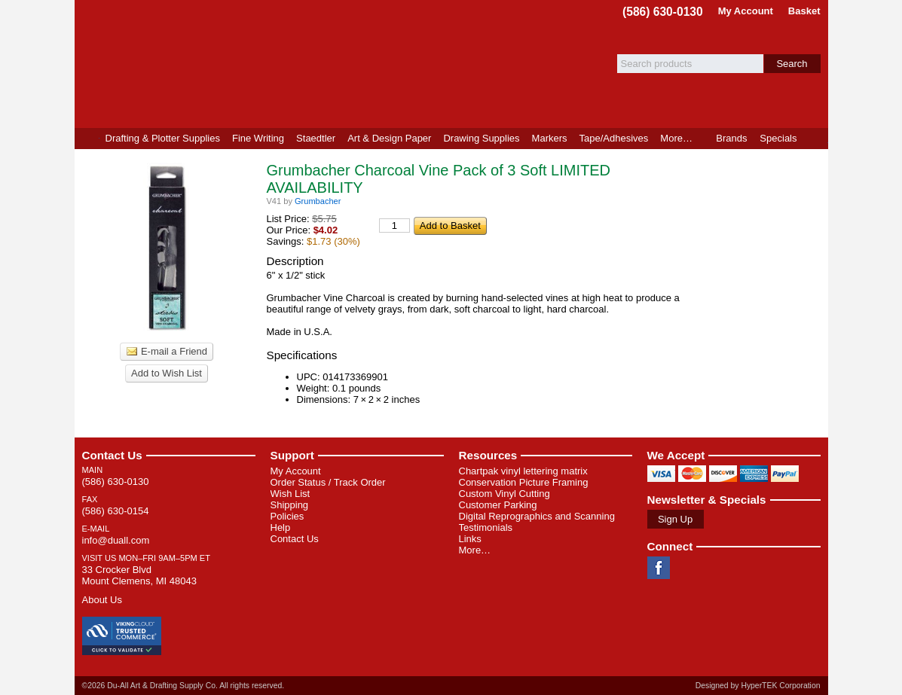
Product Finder (815, 138)
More (676, 138)
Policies (287, 516)
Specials (778, 138)
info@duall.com (116, 540)
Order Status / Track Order (328, 482)
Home (87, 138)
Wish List (290, 493)
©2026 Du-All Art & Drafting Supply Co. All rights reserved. (183, 685)
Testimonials (486, 527)
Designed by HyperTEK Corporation (758, 685)
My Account (745, 11)
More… (475, 550)
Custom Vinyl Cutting (504, 493)
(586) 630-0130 (662, 11)
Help (281, 527)
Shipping (290, 505)
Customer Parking (498, 505)
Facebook (658, 567)
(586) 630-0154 (115, 511)
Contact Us (112, 455)
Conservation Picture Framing (524, 482)
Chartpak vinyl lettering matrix (523, 471)
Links (470, 538)
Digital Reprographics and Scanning (537, 516)
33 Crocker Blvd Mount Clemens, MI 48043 (139, 575)
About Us (102, 599)
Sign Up (675, 519)
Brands (731, 138)
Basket (804, 11)
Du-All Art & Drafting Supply (250, 64)
